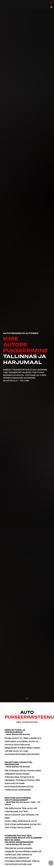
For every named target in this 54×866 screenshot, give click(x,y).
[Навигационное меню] (51, 2)
